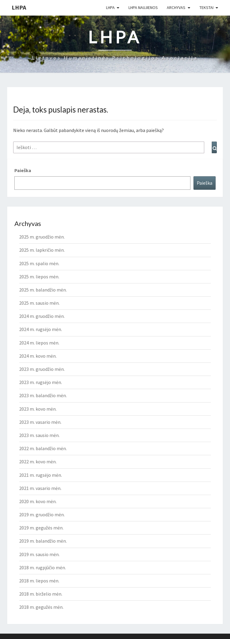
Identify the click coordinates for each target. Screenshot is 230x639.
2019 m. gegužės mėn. (41, 528)
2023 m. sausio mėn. (39, 435)
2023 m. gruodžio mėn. (42, 369)
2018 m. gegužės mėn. (41, 607)
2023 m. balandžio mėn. (43, 395)
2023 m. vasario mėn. (40, 422)
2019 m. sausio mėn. (39, 554)
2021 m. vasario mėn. (40, 488)
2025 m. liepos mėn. (39, 277)
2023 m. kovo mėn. (38, 409)
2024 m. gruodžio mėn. (42, 316)
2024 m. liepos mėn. (39, 343)
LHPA (19, 7)
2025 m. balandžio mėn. (43, 290)
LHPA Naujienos (143, 7)
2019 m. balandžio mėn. (43, 541)
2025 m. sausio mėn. (39, 303)
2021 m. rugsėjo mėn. (40, 475)
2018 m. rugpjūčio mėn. (42, 567)
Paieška (22, 170)
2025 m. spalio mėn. (39, 263)
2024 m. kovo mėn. (38, 356)
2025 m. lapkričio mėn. (42, 250)
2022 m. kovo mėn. (38, 462)
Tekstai (206, 7)
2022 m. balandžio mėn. (43, 448)
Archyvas (176, 7)
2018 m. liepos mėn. (39, 581)
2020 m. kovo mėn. (38, 501)
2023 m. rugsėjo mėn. (40, 382)
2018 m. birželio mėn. (40, 594)
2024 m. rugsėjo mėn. (40, 329)
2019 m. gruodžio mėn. (42, 514)
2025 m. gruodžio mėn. (42, 237)
